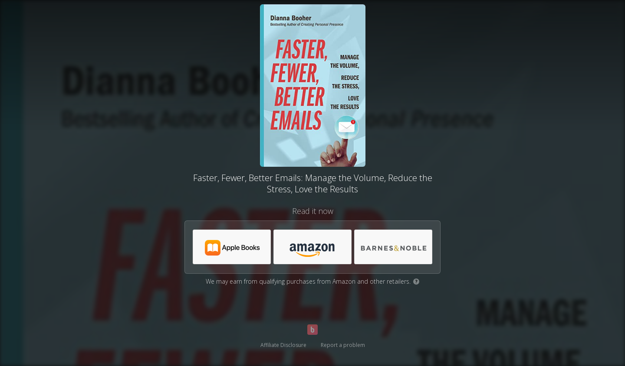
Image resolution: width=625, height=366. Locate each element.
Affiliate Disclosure (283, 345)
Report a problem (343, 345)
